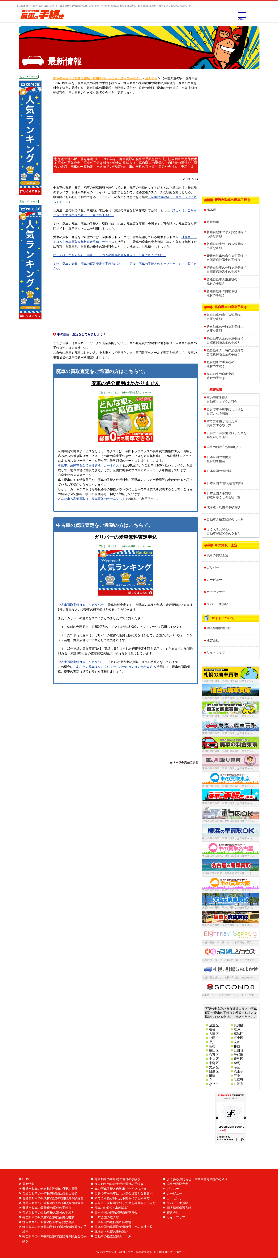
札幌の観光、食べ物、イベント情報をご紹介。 (228, 942)
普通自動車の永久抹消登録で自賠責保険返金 (52, 1198)
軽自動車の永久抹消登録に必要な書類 (225, 316)
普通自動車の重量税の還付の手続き (222, 281)
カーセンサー (216, 591)
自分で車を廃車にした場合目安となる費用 (225, 411)
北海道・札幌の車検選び (223, 507)
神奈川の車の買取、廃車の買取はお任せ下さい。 (229, 820)
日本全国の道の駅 (219, 471)
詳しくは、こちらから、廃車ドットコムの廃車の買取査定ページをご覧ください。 (109, 255)
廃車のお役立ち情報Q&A (224, 447)
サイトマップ (216, 652)
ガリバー (213, 567)
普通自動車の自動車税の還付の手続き (48, 1212)
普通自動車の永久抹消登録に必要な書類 (226, 234)
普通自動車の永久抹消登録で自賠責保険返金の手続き (226, 257)
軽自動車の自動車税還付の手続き (220, 376)
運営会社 (213, 640)
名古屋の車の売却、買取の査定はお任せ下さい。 (229, 855)
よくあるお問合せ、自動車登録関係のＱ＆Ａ (223, 531)
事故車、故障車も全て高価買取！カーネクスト (90, 465)
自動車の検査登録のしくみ (225, 519)
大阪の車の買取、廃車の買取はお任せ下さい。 (228, 907)
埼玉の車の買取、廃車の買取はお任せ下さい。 (228, 715)
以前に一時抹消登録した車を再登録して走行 (226, 435)
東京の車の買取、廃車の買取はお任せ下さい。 (228, 733)
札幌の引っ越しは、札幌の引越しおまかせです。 (229, 977)
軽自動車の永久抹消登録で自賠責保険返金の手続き (225, 340)
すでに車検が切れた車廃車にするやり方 (222, 423)
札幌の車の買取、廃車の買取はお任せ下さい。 (228, 680)
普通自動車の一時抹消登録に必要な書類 (226, 246)
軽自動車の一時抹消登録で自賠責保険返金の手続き (225, 352)
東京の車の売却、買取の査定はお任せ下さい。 (228, 785)
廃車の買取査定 (217, 555)
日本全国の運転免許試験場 (225, 483)
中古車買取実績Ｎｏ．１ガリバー (81, 604)
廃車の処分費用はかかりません (125, 383)
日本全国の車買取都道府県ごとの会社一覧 (223, 495)
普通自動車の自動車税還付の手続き (222, 293)
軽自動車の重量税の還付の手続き (220, 364)
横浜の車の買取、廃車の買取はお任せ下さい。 (228, 838)
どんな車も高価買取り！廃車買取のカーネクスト (91, 498)
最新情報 (213, 222)
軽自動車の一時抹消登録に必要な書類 (225, 328)
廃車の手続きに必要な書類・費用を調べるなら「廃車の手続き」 (97, 78)
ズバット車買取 (217, 604)
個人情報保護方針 (219, 628)
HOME (211, 209)
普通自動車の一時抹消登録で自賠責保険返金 (52, 1203)
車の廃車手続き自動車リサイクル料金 (222, 399)
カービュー (214, 579)
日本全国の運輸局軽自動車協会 (219, 459)
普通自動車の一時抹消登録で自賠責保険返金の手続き (226, 269)
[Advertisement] (125, 126)
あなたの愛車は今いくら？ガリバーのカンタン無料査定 (114, 666)
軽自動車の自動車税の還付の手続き (119, 1184)
